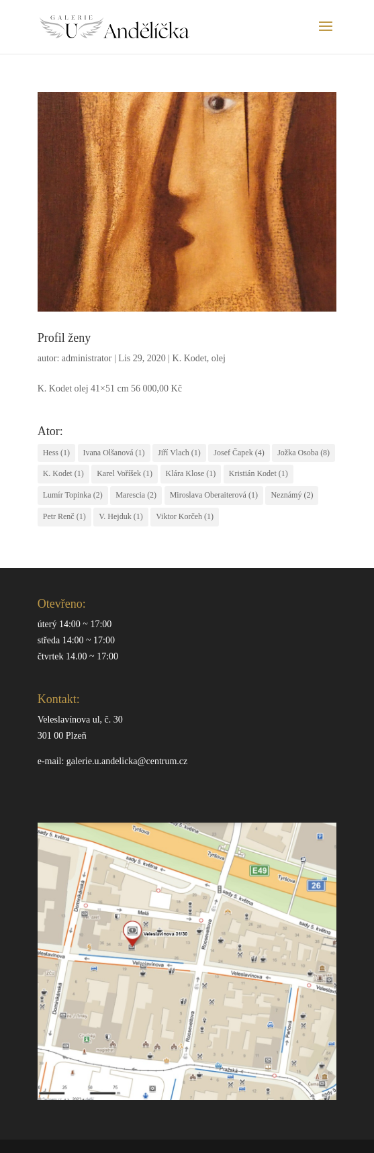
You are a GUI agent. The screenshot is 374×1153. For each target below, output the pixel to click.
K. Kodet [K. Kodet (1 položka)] (63, 473)
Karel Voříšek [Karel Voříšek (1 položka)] (124, 473)
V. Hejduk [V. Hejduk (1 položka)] (120, 516)
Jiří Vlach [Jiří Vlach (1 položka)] (179, 452)
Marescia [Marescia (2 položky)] (135, 495)
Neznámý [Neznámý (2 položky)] (292, 495)
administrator (87, 358)
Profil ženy (64, 337)
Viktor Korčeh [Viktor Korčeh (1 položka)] (185, 516)
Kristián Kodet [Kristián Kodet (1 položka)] (258, 473)
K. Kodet (190, 358)
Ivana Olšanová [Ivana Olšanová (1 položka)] (114, 452)
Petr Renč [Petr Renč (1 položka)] (64, 516)
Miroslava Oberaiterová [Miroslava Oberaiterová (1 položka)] (214, 495)
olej (219, 358)
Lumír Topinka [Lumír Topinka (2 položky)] (73, 495)
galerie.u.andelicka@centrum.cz (126, 761)
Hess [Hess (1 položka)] (56, 452)
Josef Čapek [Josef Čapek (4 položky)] (239, 452)
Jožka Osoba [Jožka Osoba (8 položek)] (303, 452)
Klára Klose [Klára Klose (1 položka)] (191, 473)
